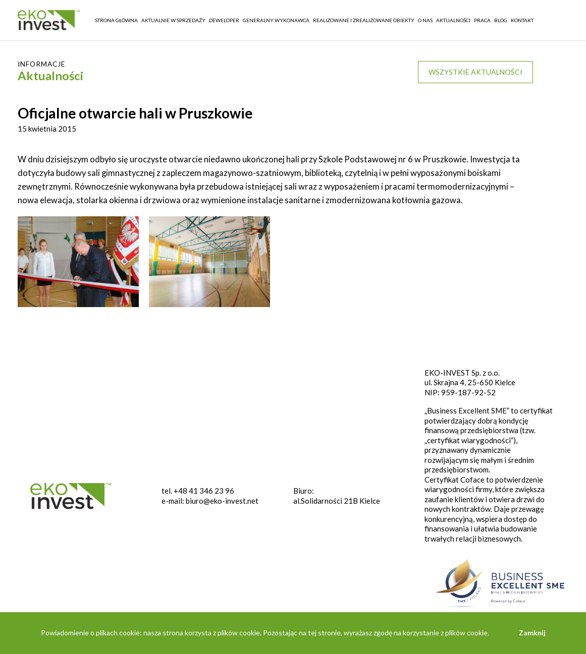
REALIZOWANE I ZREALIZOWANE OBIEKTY (363, 20)
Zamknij (532, 632)
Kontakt (522, 20)
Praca (482, 20)
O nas (425, 20)
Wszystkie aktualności (475, 72)
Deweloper (224, 20)
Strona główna (116, 20)
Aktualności (453, 20)
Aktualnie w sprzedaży (173, 20)
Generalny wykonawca (276, 20)
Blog (500, 20)
